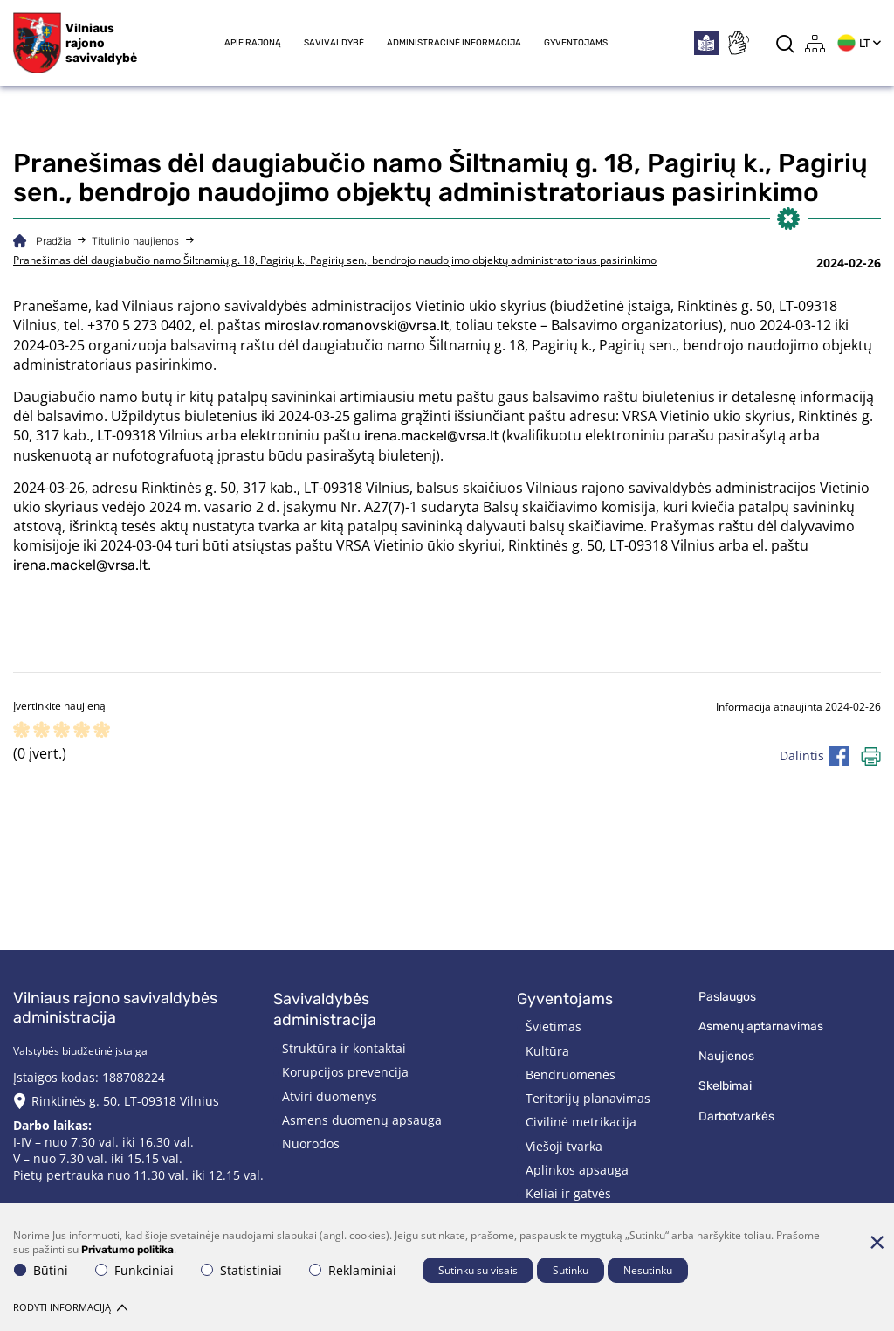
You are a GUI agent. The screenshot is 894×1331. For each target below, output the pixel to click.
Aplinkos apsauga (577, 1169)
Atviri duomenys (329, 1096)
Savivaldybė (334, 43)
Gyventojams (576, 43)
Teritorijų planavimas (588, 1098)
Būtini (41, 1270)
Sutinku (570, 1270)
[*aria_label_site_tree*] (815, 43)
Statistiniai (241, 1270)
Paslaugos (727, 996)
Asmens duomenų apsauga (362, 1120)
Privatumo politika (127, 1250)
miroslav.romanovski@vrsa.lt (357, 325)
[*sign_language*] (738, 43)
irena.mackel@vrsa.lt (431, 435)
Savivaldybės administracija (324, 1009)
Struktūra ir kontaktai (344, 1048)
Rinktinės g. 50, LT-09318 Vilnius (125, 1100)
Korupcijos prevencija (345, 1072)
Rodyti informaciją (70, 1307)
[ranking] (101, 731)
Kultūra (547, 1051)
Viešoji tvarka (564, 1146)
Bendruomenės (570, 1074)
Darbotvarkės (736, 1116)
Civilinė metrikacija (581, 1121)
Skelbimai (725, 1085)
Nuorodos (311, 1143)
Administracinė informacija (454, 43)
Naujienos (726, 1056)
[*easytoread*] (706, 43)
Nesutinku (647, 1270)
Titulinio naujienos (135, 241)
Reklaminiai (352, 1270)
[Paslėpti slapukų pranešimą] (876, 1242)
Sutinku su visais (478, 1270)
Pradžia (53, 241)
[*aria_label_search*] (785, 43)
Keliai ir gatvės (568, 1193)
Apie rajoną (252, 43)
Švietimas (553, 1026)
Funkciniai (134, 1270)
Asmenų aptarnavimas (760, 1026)
